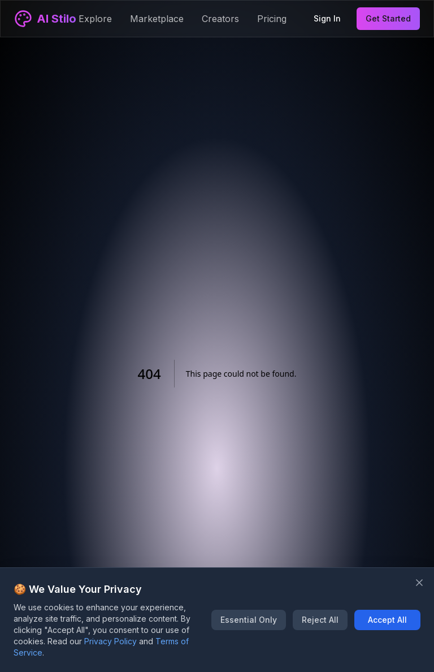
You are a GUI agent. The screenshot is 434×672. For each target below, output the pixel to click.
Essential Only (248, 619)
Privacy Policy (110, 641)
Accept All (387, 619)
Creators (220, 18)
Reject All (320, 619)
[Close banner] (419, 582)
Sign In (327, 18)
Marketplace (157, 18)
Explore (95, 18)
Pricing (272, 18)
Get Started (388, 18)
